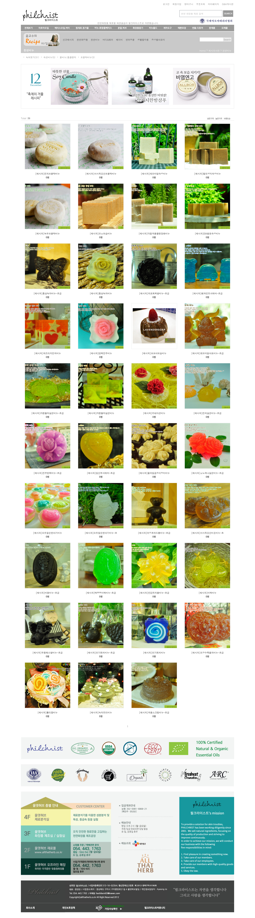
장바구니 (188, 4)
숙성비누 (47, 57)
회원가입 (176, 4)
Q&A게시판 (227, 4)
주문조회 (200, 4)
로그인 (166, 4)
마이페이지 (213, 4)
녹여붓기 (30, 57)
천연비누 (226, 50)
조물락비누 (86, 57)
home (202, 50)
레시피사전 (214, 50)
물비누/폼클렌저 (68, 57)
